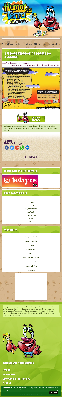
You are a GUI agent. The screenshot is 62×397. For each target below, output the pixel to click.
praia (55, 128)
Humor (31, 218)
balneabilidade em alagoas (35, 126)
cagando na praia (13, 128)
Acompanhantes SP (31, 237)
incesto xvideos (31, 249)
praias (5, 130)
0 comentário (31, 157)
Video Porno (9, 375)
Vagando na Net (31, 209)
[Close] (8, 42)
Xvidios (31, 221)
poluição (50, 128)
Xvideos (31, 245)
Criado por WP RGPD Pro (40, 392)
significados (31, 212)
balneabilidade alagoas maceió (16, 126)
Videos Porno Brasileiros (16, 379)
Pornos (7, 384)
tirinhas (31, 202)
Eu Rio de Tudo (31, 215)
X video (6, 370)
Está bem (54, 392)
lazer (35, 128)
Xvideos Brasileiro (31, 241)
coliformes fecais (24, 128)
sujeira (9, 130)
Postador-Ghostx (18, 65)
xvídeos (31, 253)
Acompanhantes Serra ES (31, 257)
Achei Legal (31, 205)
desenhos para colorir (31, 262)
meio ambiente (42, 128)
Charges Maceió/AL (53, 65)
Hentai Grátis (31, 270)
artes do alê (37, 65)
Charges (44, 65)
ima (32, 128)
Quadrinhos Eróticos (31, 266)
